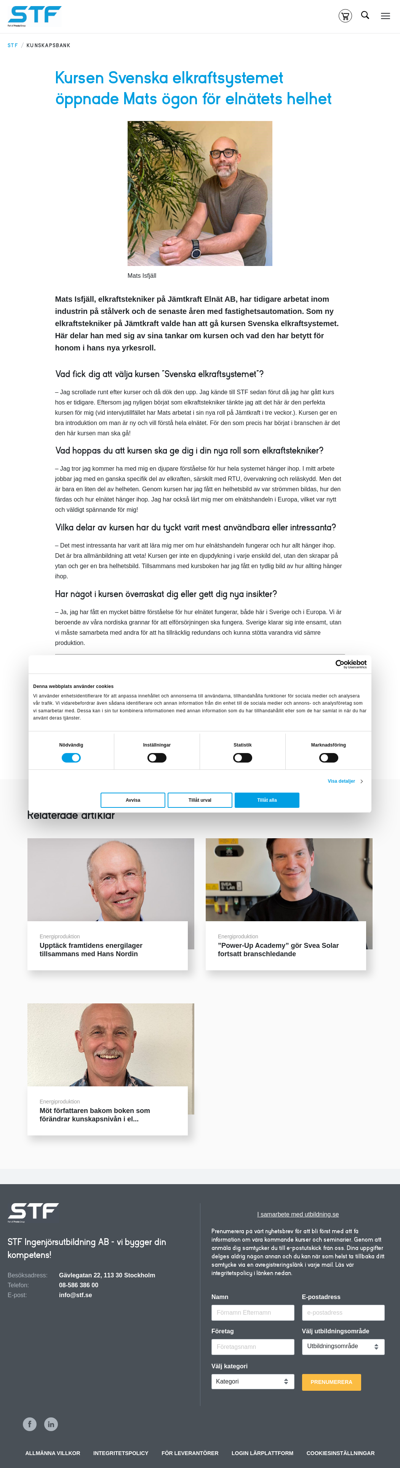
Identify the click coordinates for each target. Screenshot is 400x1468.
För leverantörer (190, 1453)
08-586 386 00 (78, 1285)
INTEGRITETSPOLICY (121, 1453)
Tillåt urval (200, 800)
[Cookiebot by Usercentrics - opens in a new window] (333, 664)
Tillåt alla (267, 800)
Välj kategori (229, 1366)
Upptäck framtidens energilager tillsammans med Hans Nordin (91, 950)
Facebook (30, 1424)
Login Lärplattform (262, 1453)
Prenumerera (332, 1382)
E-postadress (321, 1297)
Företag (222, 1331)
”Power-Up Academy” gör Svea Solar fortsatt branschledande (278, 950)
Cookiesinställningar (341, 1453)
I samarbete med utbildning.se (298, 1214)
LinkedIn (51, 1424)
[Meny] (385, 16)
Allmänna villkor (52, 1453)
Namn (219, 1297)
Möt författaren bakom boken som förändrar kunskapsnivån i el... (95, 1115)
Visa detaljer (341, 781)
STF (13, 45)
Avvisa (133, 800)
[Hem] (35, 16)
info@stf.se (75, 1295)
